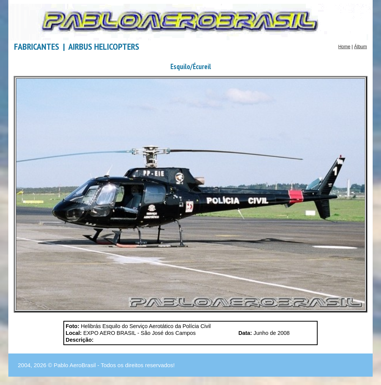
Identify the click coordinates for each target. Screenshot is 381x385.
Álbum (360, 46)
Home (344, 46)
